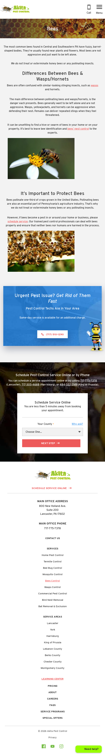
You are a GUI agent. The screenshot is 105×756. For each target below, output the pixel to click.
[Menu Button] (99, 9)
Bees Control (52, 580)
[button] (77, 424)
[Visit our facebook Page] (44, 746)
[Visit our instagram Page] (61, 746)
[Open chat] (88, 749)
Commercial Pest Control (52, 593)
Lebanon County (52, 648)
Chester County (53, 661)
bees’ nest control (78, 128)
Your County (60, 424)
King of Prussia (52, 642)
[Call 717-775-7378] (89, 9)
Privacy (52, 737)
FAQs (52, 705)
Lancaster (52, 623)
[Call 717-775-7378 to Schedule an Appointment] (89, 9)
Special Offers (52, 718)
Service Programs (53, 711)
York (52, 629)
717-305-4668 (30, 384)
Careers (52, 698)
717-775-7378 (88, 380)
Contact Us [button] (52, 538)
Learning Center (52, 679)
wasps (94, 85)
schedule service (18, 221)
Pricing (52, 686)
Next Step (48, 443)
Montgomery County (52, 668)
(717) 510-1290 (55, 334)
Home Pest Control (52, 555)
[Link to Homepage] (15, 12)
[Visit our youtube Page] (52, 746)
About (52, 692)
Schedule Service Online (49, 488)
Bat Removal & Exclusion (52, 606)
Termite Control (53, 561)
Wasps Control (52, 587)
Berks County (52, 655)
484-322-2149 (68, 384)
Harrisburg (52, 636)
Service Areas (52, 616)
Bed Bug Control (52, 567)
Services (52, 548)
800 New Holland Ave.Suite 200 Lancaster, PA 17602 (52, 509)
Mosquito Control (52, 574)
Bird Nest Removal (52, 599)
